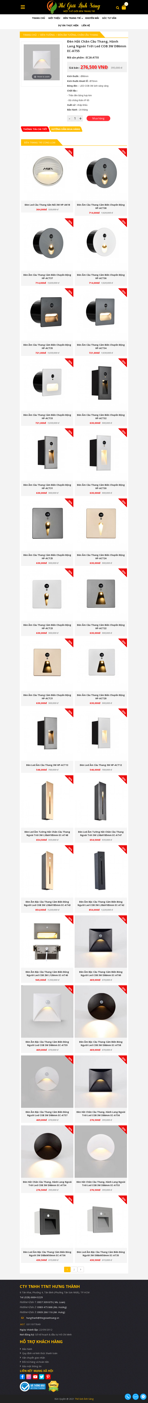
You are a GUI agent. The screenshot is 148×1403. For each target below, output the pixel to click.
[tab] (35, 129)
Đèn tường (47, 34)
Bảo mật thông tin (31, 1366)
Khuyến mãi (92, 18)
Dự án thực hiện (68, 25)
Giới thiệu (54, 18)
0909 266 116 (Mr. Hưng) (51, 1312)
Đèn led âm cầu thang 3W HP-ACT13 (47, 765)
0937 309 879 (51, 1302)
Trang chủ (38, 18)
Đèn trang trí (72, 18)
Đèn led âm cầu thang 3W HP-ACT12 (101, 765)
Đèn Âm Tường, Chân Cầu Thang (78, 34)
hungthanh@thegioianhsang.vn (42, 1317)
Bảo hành (27, 1348)
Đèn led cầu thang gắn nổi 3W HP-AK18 (47, 204)
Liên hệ (86, 25)
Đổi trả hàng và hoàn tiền (35, 1361)
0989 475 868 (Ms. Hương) (52, 1307)
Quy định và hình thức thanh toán (39, 1353)
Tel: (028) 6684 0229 (31, 1297)
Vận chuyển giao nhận (33, 1357)
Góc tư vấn (109, 18)
